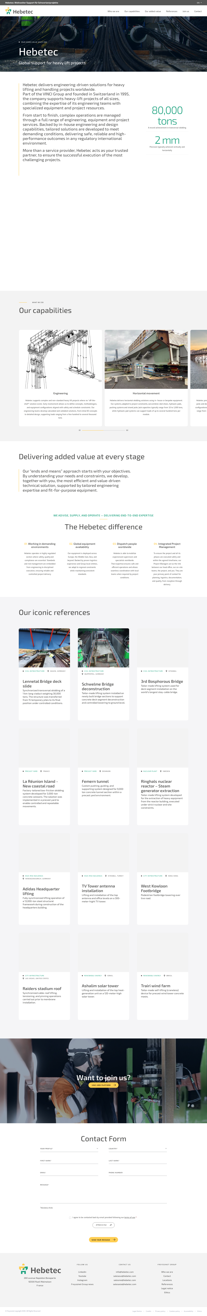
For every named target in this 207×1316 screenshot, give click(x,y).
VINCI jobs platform (101, 1086)
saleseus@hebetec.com (124, 1277)
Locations (167, 1281)
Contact (198, 11)
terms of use (129, 1218)
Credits (148, 1312)
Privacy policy (160, 1312)
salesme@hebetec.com (125, 1281)
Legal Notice (137, 1312)
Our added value (153, 11)
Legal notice (167, 1289)
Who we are (113, 11)
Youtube (82, 1277)
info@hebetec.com (125, 1272)
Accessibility (188, 1312)
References (171, 11)
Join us (186, 11)
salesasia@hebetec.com (124, 1285)
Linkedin (82, 1272)
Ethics (167, 1293)
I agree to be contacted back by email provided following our (104, 1218)
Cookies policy (174, 1312)
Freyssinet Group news (82, 1285)
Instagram (82, 1281)
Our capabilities (132, 11)
